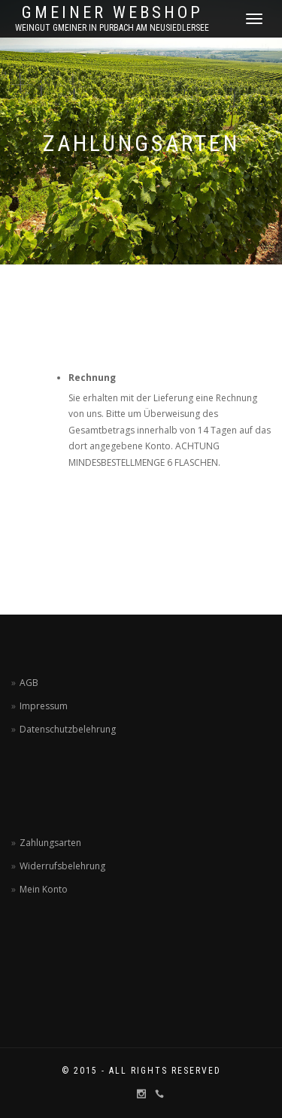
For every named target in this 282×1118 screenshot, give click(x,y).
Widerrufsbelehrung (62, 866)
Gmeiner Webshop (112, 13)
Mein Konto (44, 889)
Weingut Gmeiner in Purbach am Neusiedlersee (112, 28)
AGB (29, 682)
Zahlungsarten (50, 842)
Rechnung (92, 377)
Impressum (44, 706)
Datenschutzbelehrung (68, 729)
